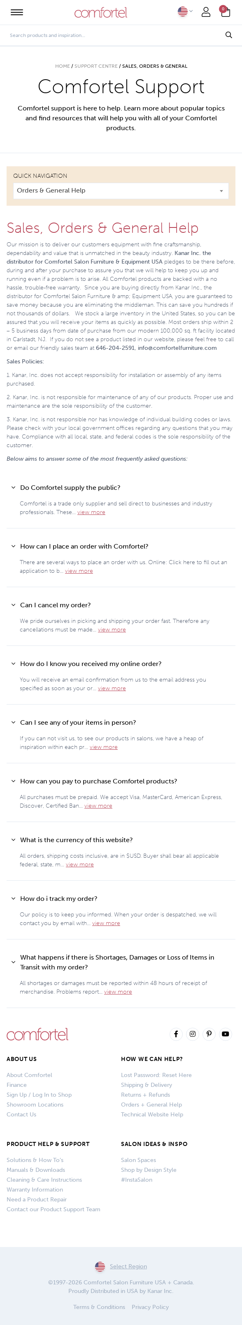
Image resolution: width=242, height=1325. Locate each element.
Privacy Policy (150, 1307)
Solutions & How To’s (35, 1160)
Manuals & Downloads (36, 1170)
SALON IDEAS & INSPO (154, 1144)
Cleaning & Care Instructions (44, 1179)
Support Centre (96, 66)
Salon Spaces (138, 1160)
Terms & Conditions (99, 1307)
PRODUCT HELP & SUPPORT (48, 1144)
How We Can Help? (152, 1059)
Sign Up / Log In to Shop (39, 1094)
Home (62, 66)
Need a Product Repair (37, 1199)
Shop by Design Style (149, 1170)
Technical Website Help (152, 1114)
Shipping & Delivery (146, 1085)
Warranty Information (35, 1189)
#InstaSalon (136, 1179)
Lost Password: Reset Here (156, 1075)
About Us (22, 1059)
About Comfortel (29, 1075)
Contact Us (21, 1114)
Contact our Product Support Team (53, 1209)
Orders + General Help (151, 1104)
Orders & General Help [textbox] (51, 190)
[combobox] (121, 191)
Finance (17, 1085)
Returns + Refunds (145, 1094)
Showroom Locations (35, 1104)
